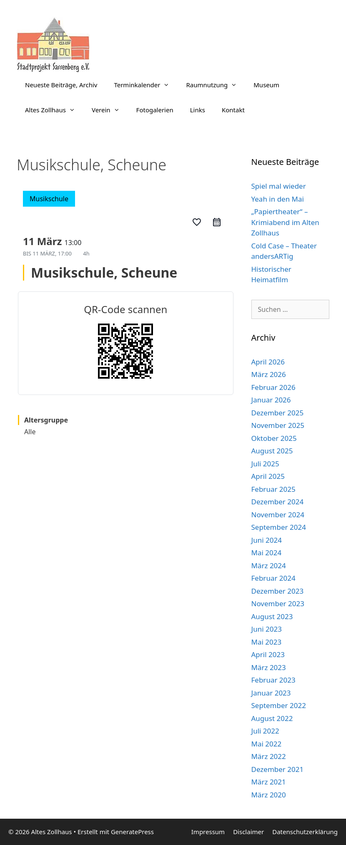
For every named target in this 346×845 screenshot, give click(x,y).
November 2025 (277, 425)
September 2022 (278, 705)
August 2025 (272, 450)
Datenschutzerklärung (305, 831)
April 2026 (268, 362)
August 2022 (272, 718)
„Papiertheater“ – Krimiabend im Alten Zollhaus (285, 222)
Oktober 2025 (274, 438)
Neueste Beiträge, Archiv (61, 85)
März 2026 (268, 374)
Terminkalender (146, 84)
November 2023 (277, 603)
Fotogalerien (154, 110)
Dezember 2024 (277, 501)
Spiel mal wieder (278, 186)
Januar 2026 (271, 400)
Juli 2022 (265, 731)
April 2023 (268, 654)
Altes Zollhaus (54, 109)
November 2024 (277, 514)
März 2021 (268, 782)
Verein (110, 109)
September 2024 (278, 527)
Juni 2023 (266, 629)
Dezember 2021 (277, 769)
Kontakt (233, 110)
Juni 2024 (266, 540)
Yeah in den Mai (277, 199)
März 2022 (268, 756)
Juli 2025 (265, 463)
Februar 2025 (273, 489)
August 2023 (272, 616)
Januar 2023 (271, 693)
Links (197, 110)
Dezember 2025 (277, 412)
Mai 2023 (266, 642)
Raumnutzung (215, 84)
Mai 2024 (266, 552)
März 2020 (268, 794)
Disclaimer (248, 831)
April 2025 (268, 476)
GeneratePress (132, 831)
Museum (266, 85)
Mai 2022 (266, 744)
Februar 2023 (273, 680)
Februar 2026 (273, 387)
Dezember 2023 (277, 591)
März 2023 (268, 667)
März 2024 (268, 565)
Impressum (208, 831)
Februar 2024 (273, 578)
